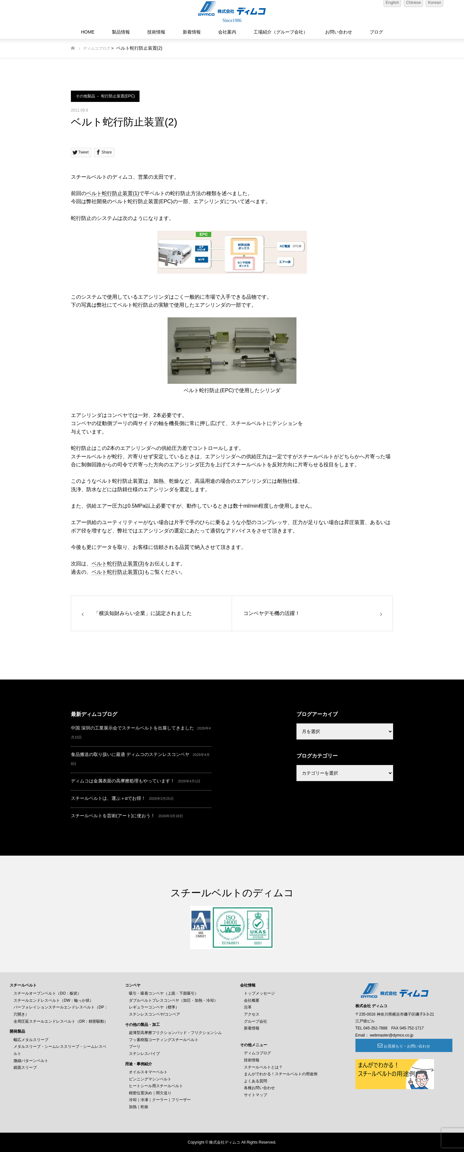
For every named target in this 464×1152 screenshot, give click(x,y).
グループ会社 (255, 1021)
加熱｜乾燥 (138, 1107)
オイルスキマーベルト (148, 1072)
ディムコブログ (96, 48)
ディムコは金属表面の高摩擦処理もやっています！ (123, 780)
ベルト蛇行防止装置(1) (112, 193)
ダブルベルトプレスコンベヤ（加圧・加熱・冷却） (173, 1000)
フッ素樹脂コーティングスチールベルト (163, 1040)
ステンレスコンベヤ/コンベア (154, 1014)
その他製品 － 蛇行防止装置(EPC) (105, 96)
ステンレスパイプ (144, 1053)
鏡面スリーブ (25, 1067)
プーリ (134, 1046)
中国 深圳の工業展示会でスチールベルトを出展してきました (132, 727)
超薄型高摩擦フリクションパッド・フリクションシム (175, 1032)
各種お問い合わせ (259, 1088)
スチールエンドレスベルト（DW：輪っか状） (53, 1000)
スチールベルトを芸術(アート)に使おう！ (113, 815)
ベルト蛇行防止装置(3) (118, 563)
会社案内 (227, 32)
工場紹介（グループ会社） (281, 32)
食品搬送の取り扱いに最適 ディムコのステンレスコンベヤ (130, 754)
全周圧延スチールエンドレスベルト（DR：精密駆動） (61, 1021)
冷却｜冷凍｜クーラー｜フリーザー (160, 1099)
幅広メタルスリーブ (31, 1040)
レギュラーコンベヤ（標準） (154, 1007)
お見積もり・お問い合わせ (390, 1046)
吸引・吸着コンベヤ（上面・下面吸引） (163, 993)
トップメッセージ (259, 993)
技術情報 (156, 32)
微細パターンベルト (31, 1060)
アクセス (251, 1014)
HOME (87, 32)
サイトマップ (255, 1095)
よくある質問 (255, 1081)
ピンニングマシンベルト (150, 1079)
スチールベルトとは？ (263, 1067)
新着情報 (192, 32)
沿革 (248, 1007)
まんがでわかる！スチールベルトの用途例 (280, 1074)
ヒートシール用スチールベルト (156, 1086)
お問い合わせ (338, 32)
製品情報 (121, 32)
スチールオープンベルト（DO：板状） (47, 993)
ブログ (376, 32)
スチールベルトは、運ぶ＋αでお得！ (108, 798)
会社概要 (251, 1000)
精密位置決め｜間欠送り (150, 1093)
